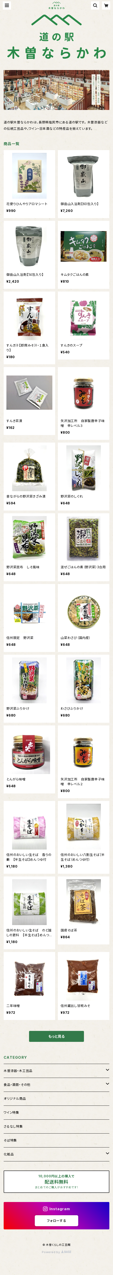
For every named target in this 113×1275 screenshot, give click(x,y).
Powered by (56, 1252)
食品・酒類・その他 (17, 1085)
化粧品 (9, 1154)
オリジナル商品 (15, 1098)
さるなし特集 (13, 1126)
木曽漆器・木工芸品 (18, 1071)
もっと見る (56, 1036)
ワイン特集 (11, 1112)
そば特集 (10, 1140)
